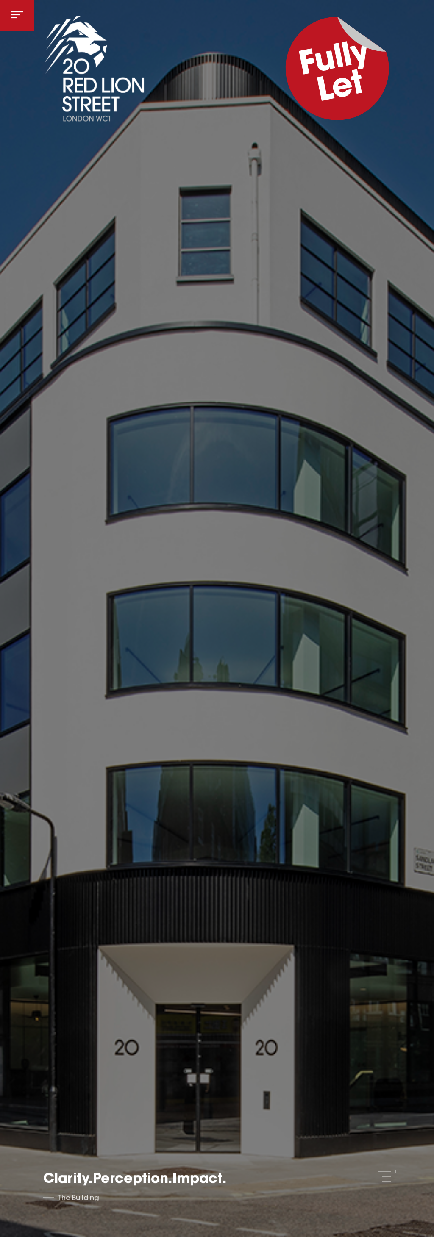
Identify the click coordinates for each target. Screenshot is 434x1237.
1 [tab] (384, 1171)
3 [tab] (386, 1181)
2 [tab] (386, 1176)
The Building (78, 1199)
